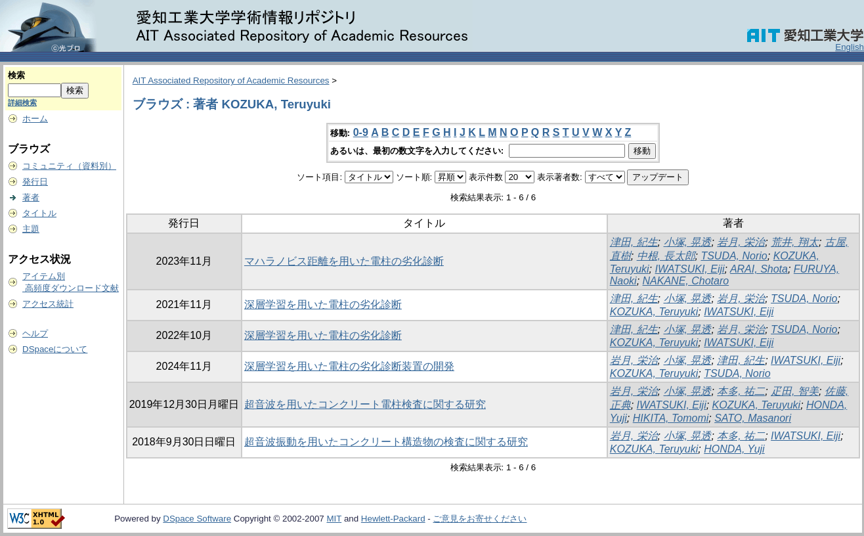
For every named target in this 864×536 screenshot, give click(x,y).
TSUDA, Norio (734, 255)
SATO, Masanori (752, 418)
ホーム (35, 118)
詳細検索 (22, 102)
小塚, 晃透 (688, 242)
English (849, 47)
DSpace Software (197, 519)
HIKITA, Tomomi (671, 418)
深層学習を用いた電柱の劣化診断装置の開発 (349, 366)
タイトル (39, 213)
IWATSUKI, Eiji (690, 269)
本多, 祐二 (741, 391)
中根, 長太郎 (666, 255)
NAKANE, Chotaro (686, 280)
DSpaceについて (54, 349)
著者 (30, 197)
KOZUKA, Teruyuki (654, 311)
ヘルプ (35, 333)
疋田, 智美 (795, 391)
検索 (16, 75)
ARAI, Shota (759, 269)
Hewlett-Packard (393, 519)
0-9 (360, 132)
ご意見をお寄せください (480, 519)
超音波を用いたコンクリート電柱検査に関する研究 (365, 404)
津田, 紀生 (634, 242)
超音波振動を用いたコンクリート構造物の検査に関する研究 (386, 441)
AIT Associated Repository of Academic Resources (231, 80)
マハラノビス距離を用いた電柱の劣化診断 (344, 261)
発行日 (35, 182)
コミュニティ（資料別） (69, 166)
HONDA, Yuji (734, 449)
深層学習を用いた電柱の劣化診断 (323, 304)
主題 (30, 229)
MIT (333, 519)
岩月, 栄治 (741, 242)
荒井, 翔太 (795, 242)
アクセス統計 (48, 304)
